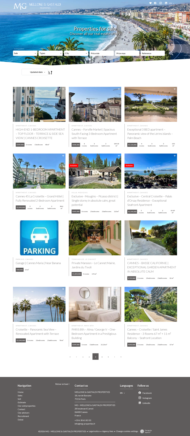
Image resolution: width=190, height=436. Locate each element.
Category (19, 49)
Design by (145, 431)
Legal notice (94, 431)
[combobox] (25, 53)
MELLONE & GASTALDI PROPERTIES (92, 392)
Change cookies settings (127, 431)
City (67, 49)
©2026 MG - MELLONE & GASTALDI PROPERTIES (62, 431)
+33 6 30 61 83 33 (83, 420)
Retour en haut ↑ (62, 384)
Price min (96, 49)
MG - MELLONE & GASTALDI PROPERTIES (95, 405)
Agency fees (107, 431)
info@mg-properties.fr (85, 423)
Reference (147, 49)
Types (43, 49)
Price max (121, 49)
